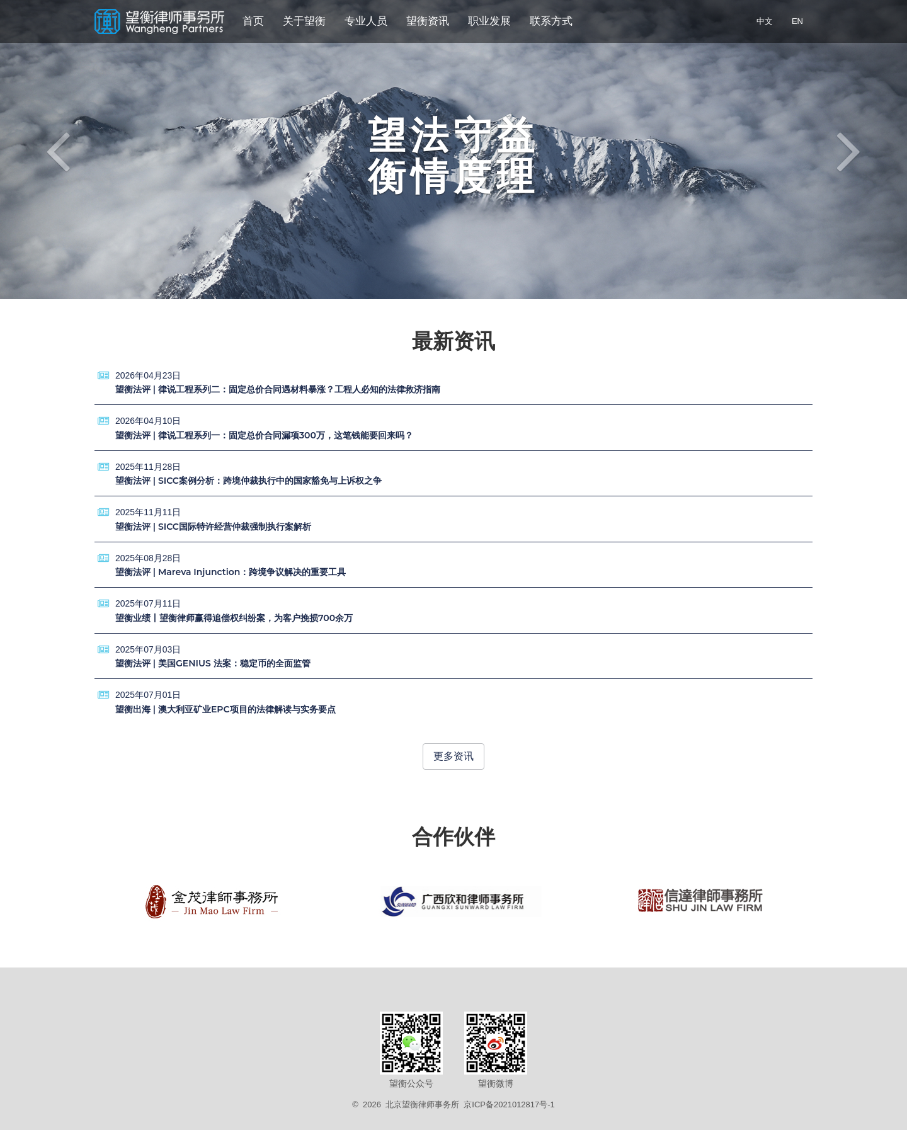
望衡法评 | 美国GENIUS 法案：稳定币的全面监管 (213, 663)
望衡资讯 (427, 21)
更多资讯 (453, 756)
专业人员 (366, 21)
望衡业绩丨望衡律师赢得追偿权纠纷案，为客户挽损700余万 (234, 618)
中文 (764, 21)
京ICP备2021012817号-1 (509, 1104)
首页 (253, 21)
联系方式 (551, 21)
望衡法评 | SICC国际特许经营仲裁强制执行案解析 (213, 526)
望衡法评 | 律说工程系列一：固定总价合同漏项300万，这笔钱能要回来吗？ (264, 435)
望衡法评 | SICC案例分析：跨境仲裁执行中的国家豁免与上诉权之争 (248, 480)
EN (797, 21)
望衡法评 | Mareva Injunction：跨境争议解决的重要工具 (230, 572)
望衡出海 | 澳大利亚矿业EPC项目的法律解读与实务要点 (225, 709)
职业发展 (489, 21)
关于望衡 (304, 21)
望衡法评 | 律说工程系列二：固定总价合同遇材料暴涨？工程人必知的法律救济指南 (277, 389)
